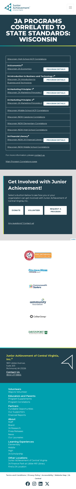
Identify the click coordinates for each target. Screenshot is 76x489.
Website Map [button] (60, 475)
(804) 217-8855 (13, 375)
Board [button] (11, 425)
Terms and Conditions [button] (16, 475)
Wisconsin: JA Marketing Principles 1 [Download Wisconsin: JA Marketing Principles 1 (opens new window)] (24, 92)
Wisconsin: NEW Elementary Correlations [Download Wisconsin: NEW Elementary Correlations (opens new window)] (27, 123)
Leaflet (73, 239)
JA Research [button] (14, 428)
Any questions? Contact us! (21, 223)
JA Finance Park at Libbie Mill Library (26, 463)
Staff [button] (10, 422)
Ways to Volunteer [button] (17, 392)
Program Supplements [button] (20, 399)
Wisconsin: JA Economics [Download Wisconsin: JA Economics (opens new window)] (19, 69)
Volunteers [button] (14, 389)
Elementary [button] (14, 444)
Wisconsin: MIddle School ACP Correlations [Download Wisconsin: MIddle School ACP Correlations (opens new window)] (28, 110)
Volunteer (34, 210)
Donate (16, 210)
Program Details (56, 69)
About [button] (11, 419)
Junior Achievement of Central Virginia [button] (27, 460)
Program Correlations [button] (19, 402)
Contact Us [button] (13, 372)
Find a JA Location (17, 466)
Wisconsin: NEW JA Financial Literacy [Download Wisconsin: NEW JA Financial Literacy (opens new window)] (25, 139)
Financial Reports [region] (17, 415)
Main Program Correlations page (21, 161)
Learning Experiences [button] (21, 442)
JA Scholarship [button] (15, 454)
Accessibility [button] (47, 475)
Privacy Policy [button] (34, 475)
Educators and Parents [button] (21, 396)
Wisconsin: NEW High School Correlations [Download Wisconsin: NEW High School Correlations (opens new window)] (27, 130)
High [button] (10, 450)
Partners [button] (13, 406)
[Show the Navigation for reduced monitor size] (70, 7)
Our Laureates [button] (15, 437)
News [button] (11, 434)
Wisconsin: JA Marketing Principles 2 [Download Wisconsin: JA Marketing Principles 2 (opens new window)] (24, 103)
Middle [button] (11, 447)
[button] (28, 484)
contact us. (39, 155)
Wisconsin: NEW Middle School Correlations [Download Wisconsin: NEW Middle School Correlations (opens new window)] (28, 147)
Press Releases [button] (15, 431)
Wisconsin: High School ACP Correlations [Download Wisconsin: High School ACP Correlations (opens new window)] (26, 59)
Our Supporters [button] (16, 412)
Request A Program (55, 210)
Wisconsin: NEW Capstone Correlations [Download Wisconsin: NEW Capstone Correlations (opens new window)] (26, 117)
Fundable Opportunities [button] (20, 409)
